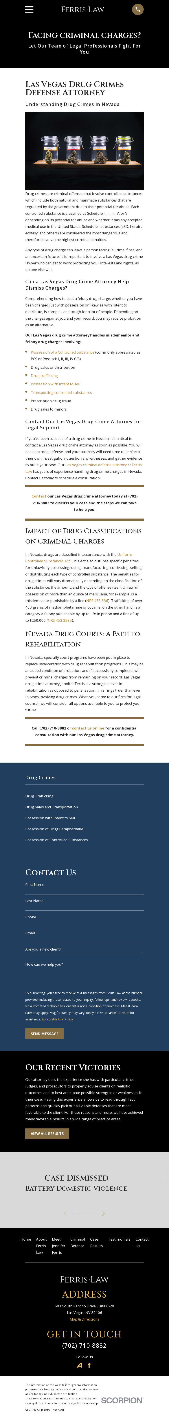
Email (30, 933)
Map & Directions (84, 1319)
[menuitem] (84, 796)
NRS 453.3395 (60, 620)
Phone (30, 917)
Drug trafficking (44, 375)
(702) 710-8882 (84, 1345)
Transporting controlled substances (61, 392)
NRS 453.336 (97, 600)
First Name (34, 885)
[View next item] (105, 1214)
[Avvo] (79, 1365)
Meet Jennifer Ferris (58, 1246)
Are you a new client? (43, 949)
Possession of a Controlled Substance (62, 352)
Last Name (34, 901)
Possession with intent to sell (55, 383)
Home (25, 1239)
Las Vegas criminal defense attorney (96, 464)
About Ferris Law (41, 1246)
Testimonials (119, 1239)
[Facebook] (89, 1365)
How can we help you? (44, 964)
